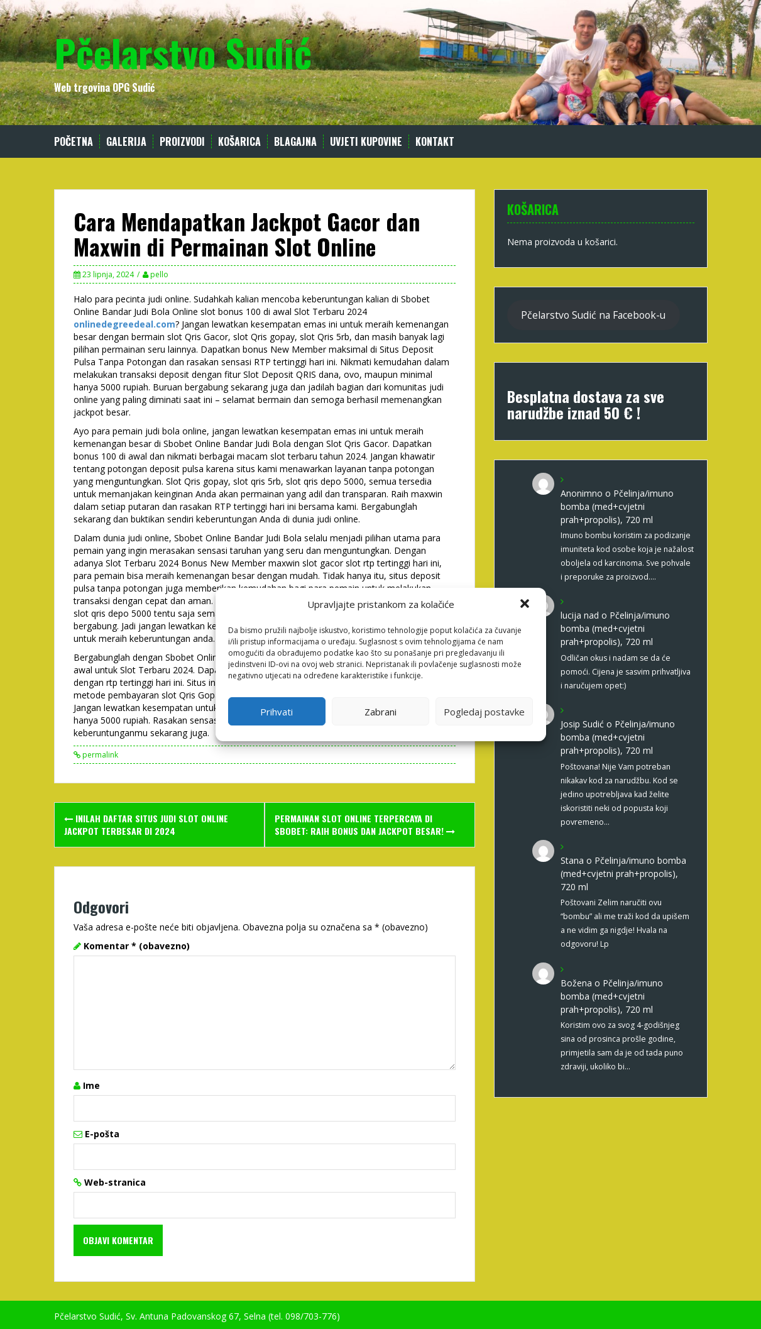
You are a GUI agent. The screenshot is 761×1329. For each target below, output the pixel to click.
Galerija (126, 142)
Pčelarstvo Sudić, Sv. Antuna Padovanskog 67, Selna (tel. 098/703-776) (197, 1316)
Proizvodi (182, 142)
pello (159, 274)
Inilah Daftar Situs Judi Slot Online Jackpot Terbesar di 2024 (146, 824)
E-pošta (102, 1134)
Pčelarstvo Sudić (183, 52)
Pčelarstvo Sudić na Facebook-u (593, 315)
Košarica (239, 142)
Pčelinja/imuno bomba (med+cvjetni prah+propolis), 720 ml (617, 506)
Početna (73, 142)
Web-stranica (115, 1182)
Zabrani (380, 711)
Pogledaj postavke (484, 711)
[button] (526, 604)
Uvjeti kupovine (366, 142)
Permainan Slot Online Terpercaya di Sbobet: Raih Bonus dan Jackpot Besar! (365, 824)
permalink (99, 754)
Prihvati (276, 711)
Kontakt (434, 142)
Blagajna (295, 142)
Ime (91, 1085)
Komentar (137, 946)
